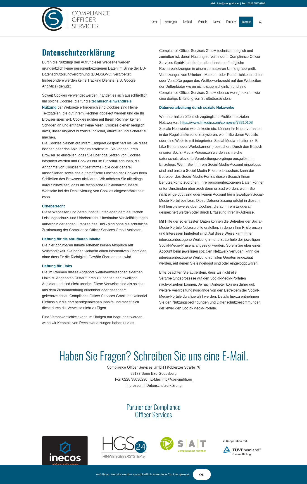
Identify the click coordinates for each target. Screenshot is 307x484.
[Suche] (260, 21)
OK (202, 475)
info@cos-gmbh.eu (177, 379)
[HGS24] (124, 447)
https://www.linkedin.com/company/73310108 (216, 122)
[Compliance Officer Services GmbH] (76, 21)
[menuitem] (154, 21)
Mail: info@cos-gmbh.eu (225, 3)
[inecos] (65, 454)
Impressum (135, 385)
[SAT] (183, 444)
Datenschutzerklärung (164, 385)
